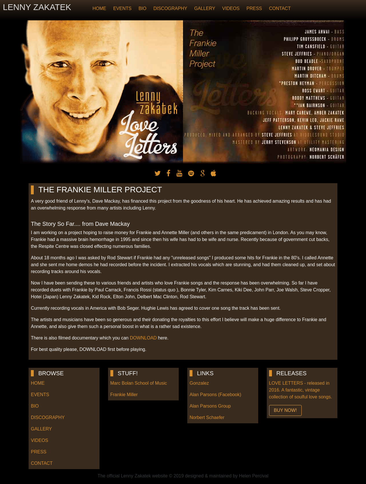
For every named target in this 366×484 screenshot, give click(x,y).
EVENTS (122, 8)
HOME (99, 8)
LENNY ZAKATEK (37, 7)
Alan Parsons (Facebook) (215, 394)
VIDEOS (230, 8)
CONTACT (280, 8)
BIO (142, 8)
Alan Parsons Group (210, 406)
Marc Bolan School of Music (138, 383)
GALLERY (204, 8)
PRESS (254, 8)
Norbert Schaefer (207, 417)
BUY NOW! (285, 410)
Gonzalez (199, 383)
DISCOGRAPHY (170, 8)
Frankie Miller (124, 394)
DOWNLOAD (143, 337)
